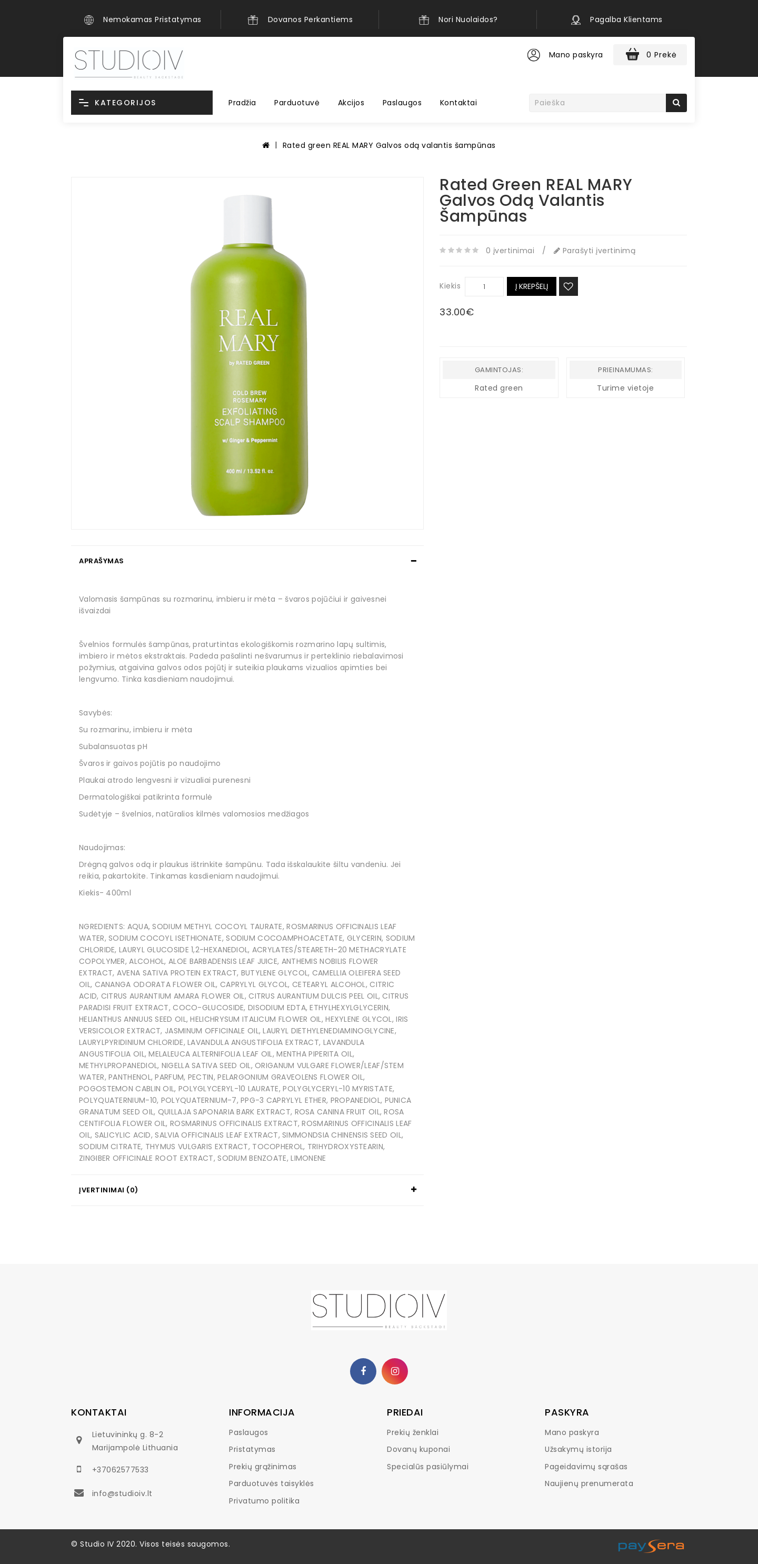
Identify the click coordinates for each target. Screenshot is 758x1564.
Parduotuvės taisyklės (271, 1483)
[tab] (247, 561)
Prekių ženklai (412, 1432)
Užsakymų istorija (578, 1449)
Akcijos (351, 102)
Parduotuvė (297, 102)
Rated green (499, 388)
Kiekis (450, 286)
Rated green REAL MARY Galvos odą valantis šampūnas (389, 145)
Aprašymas (101, 561)
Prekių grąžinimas (263, 1466)
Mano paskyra (572, 1432)
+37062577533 (120, 1470)
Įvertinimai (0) (108, 1190)
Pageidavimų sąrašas (586, 1466)
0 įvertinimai (510, 250)
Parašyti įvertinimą (595, 250)
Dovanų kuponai (418, 1449)
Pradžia (242, 102)
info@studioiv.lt (122, 1493)
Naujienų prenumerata (589, 1483)
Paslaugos (402, 102)
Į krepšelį (531, 286)
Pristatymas (252, 1449)
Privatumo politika (264, 1501)
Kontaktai (458, 102)
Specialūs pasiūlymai (427, 1466)
